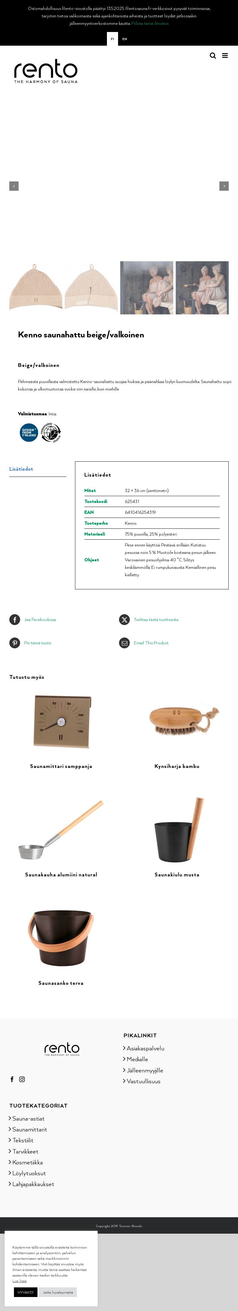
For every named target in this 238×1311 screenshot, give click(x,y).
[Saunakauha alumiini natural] (61, 798)
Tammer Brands (130, 1224)
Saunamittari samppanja (61, 764)
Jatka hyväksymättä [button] (58, 1292)
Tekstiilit (22, 1138)
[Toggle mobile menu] (225, 55)
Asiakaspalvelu (145, 1046)
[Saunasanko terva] (61, 906)
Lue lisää (19, 1280)
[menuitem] (112, 39)
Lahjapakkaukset (33, 1182)
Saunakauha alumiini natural (61, 873)
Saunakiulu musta (177, 873)
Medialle (137, 1057)
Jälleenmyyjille (145, 1068)
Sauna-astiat (28, 1116)
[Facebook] (12, 1077)
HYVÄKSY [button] (26, 1292)
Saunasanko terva (61, 981)
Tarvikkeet (25, 1149)
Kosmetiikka (27, 1160)
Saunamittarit (29, 1127)
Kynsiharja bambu (177, 764)
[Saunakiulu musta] (177, 798)
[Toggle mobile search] (213, 55)
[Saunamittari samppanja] (61, 689)
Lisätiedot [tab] (21, 467)
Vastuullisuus (144, 1079)
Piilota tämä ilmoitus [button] (150, 23)
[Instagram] (22, 1077)
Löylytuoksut (29, 1171)
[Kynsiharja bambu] (177, 689)
